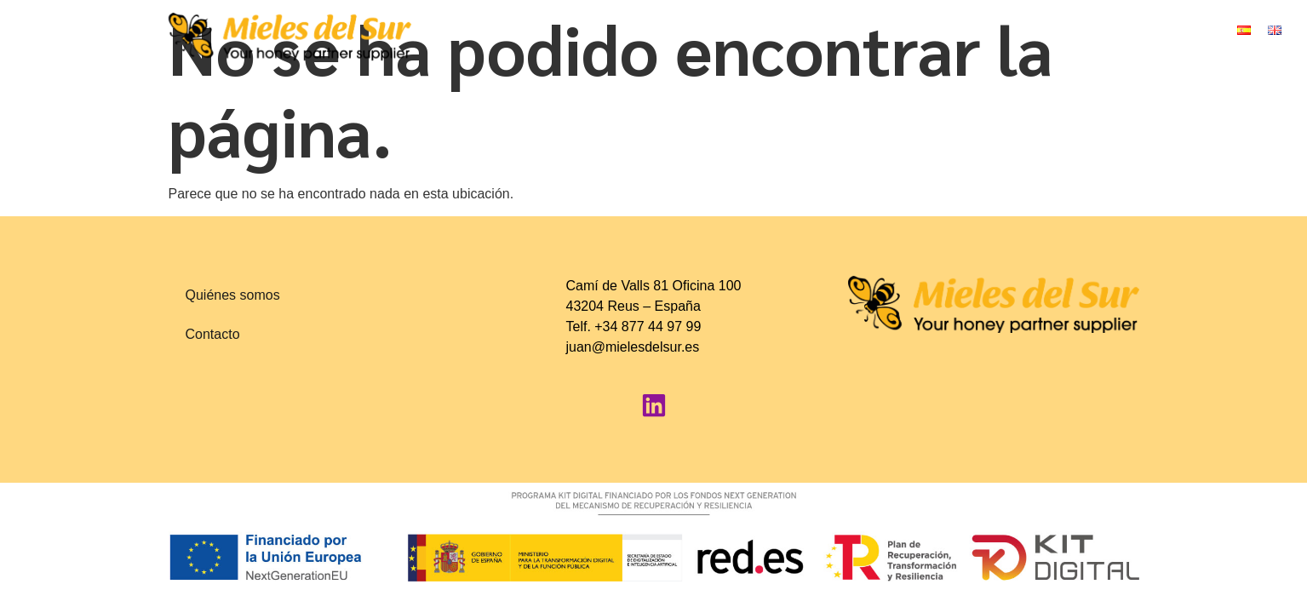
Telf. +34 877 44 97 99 (633, 326)
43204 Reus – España (632, 306)
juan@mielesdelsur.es (632, 347)
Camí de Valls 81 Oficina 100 (653, 285)
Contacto (213, 334)
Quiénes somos (233, 295)
